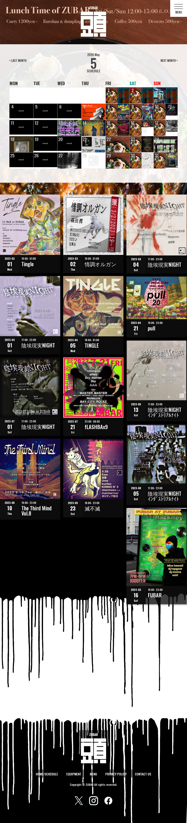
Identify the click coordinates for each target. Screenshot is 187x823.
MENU (93, 774)
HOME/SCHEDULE (48, 774)
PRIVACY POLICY (115, 774)
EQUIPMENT (74, 774)
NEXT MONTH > (169, 60)
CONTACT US (142, 774)
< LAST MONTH (17, 60)
